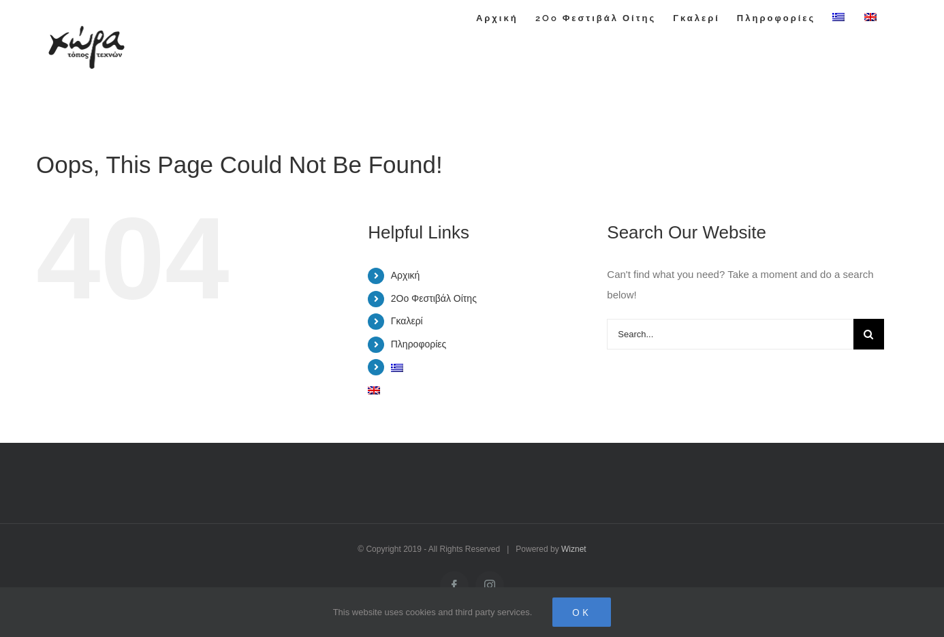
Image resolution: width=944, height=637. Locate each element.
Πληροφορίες (419, 344)
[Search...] (730, 334)
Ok (581, 612)
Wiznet (573, 549)
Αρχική (405, 275)
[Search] (868, 334)
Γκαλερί (407, 320)
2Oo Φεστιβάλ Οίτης (434, 298)
